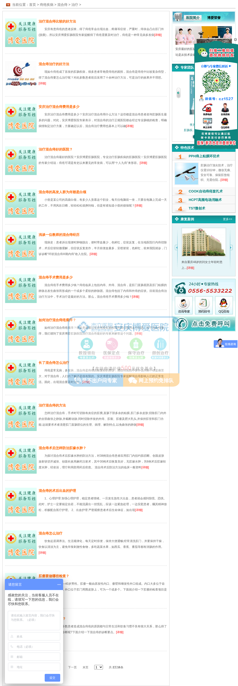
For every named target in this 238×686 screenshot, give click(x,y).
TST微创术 (197, 208)
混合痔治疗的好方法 (54, 64)
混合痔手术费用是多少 (56, 277)
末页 (85, 667)
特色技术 (187, 148)
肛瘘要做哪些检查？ (54, 576)
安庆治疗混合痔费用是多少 (59, 107)
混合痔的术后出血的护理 (57, 491)
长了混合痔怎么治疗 (54, 363)
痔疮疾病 (46, 5)
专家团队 (187, 67)
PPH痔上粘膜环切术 (204, 156)
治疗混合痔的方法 (52, 405)
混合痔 (62, 5)
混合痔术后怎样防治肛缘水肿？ (62, 448)
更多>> (227, 219)
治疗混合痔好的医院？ (56, 149)
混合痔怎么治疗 (50, 533)
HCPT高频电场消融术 (205, 200)
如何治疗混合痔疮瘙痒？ (57, 320)
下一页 (72, 667)
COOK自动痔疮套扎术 (206, 191)
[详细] (158, 35)
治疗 (74, 5)
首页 (32, 5)
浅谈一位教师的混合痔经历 (59, 235)
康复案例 (187, 219)
